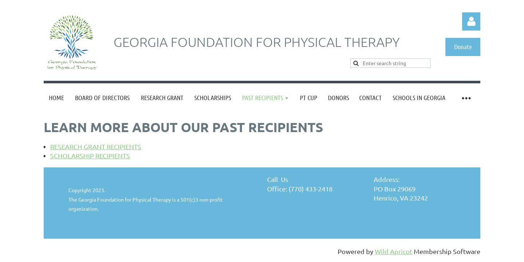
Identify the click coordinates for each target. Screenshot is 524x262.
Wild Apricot (393, 251)
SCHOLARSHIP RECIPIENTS (90, 155)
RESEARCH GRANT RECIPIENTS (95, 146)
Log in (471, 21)
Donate (463, 47)
